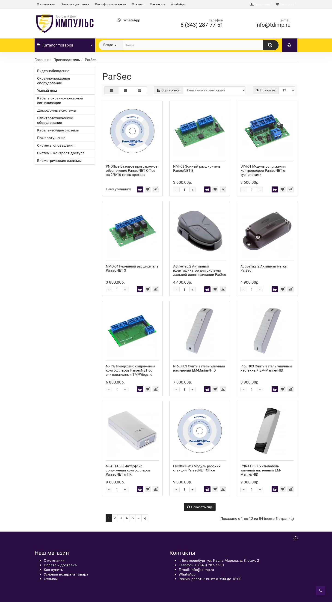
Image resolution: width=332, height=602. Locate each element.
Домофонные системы (56, 110)
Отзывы (138, 4)
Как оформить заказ (110, 4)
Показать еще (200, 507)
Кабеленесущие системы (58, 130)
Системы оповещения (55, 145)
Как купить (53, 569)
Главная (42, 60)
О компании (46, 4)
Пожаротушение (51, 138)
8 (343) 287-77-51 (202, 25)
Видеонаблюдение (53, 71)
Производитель (66, 60)
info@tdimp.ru (272, 25)
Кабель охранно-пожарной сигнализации (60, 100)
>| (144, 518)
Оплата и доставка (75, 4)
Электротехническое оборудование (55, 120)
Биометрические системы (59, 160)
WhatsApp (178, 4)
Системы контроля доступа (61, 153)
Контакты (157, 4)
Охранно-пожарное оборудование (53, 80)
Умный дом (47, 90)
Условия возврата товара (66, 574)
